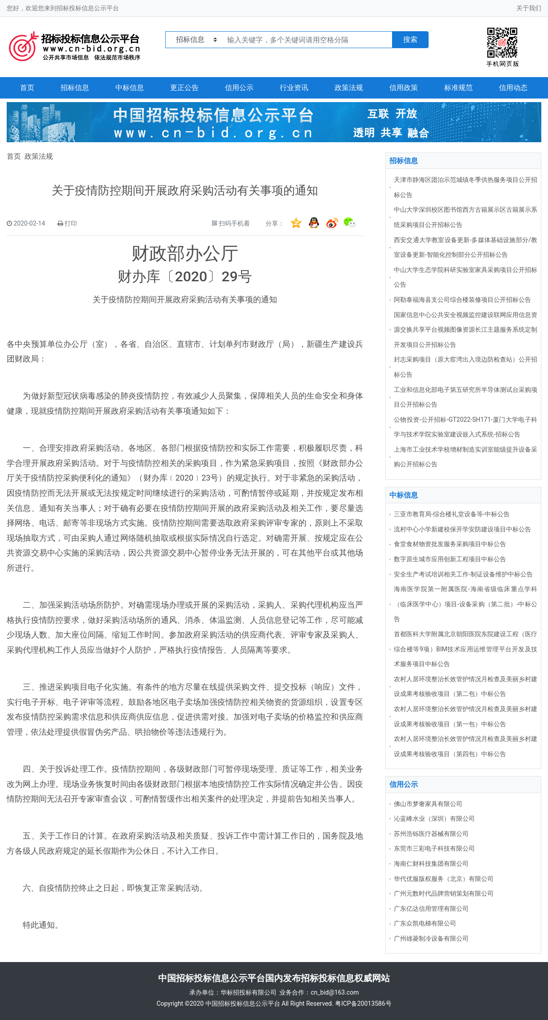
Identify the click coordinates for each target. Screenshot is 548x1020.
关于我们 (528, 8)
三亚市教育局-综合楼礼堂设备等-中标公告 (452, 514)
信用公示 (239, 87)
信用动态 (513, 87)
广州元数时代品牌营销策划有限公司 (444, 893)
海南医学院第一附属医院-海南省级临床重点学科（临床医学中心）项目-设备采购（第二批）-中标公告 (465, 603)
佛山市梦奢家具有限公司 (428, 803)
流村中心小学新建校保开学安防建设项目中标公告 (462, 529)
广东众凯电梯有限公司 (425, 923)
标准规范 (458, 87)
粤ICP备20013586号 (363, 1003)
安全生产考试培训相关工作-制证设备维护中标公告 (463, 574)
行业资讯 (294, 87)
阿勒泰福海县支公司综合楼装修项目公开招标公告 (462, 299)
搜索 (410, 39)
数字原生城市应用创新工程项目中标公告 (450, 559)
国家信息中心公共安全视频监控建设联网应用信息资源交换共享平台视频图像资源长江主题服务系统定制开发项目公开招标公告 (465, 329)
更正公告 (184, 87)
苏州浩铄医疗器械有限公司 (431, 833)
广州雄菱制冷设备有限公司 (431, 938)
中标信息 (129, 87)
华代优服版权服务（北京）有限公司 (444, 878)
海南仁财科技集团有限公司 (431, 863)
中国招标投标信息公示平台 (242, 1003)
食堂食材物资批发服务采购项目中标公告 (450, 543)
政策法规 (349, 87)
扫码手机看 (234, 223)
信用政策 (403, 87)
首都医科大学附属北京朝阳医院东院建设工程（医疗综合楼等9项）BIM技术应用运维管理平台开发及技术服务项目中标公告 (465, 648)
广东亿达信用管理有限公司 (431, 908)
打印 (71, 223)
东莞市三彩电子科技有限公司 (434, 848)
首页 (27, 87)
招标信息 (75, 87)
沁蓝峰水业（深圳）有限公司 (434, 818)
